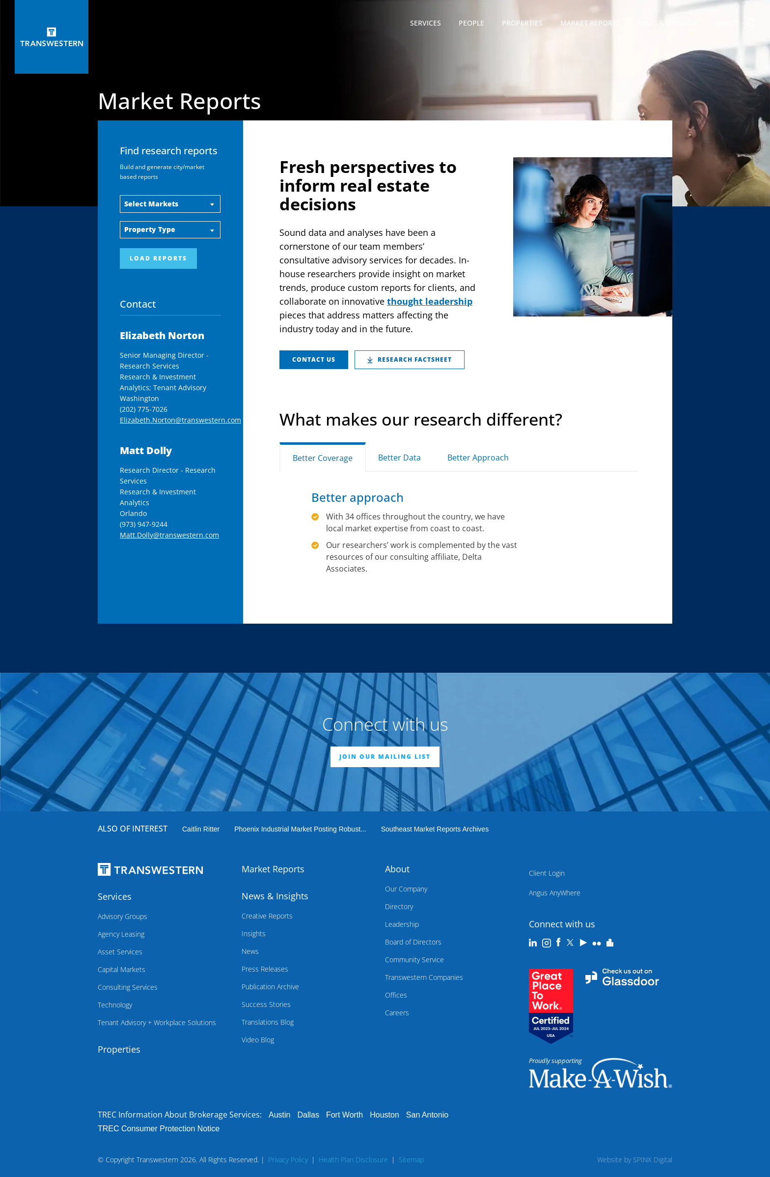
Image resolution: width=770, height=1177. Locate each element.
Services (425, 24)
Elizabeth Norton (162, 335)
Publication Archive (270, 986)
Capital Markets (121, 969)
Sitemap (411, 1159)
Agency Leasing (121, 934)
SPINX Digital (652, 1159)
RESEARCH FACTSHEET (409, 359)
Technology (115, 1004)
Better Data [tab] (399, 457)
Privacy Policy (288, 1159)
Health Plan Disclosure (353, 1159)
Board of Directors (413, 942)
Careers (397, 1012)
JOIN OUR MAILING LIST (385, 756)
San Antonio (427, 1115)
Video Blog (258, 1039)
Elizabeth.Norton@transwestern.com (180, 420)
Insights (254, 933)
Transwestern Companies (424, 977)
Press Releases (265, 969)
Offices (396, 995)
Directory (399, 906)
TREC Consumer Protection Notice (159, 1128)
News (250, 951)
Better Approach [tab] (478, 457)
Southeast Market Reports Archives (435, 829)
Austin (279, 1115)
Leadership (402, 924)
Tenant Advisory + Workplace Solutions (157, 1022)
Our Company (406, 888)
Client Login (547, 873)
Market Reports (590, 23)
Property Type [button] (149, 229)
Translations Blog (268, 1022)
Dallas (308, 1115)
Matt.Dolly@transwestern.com (169, 535)
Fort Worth (344, 1115)
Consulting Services (128, 987)
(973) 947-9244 (143, 524)
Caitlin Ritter (201, 829)
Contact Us (313, 359)
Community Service (414, 959)
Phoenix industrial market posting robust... (300, 829)
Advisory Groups (122, 916)
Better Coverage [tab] (323, 458)
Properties (522, 23)
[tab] (535, 450)
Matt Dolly (146, 450)
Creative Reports (267, 915)
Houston (384, 1115)
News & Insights (667, 24)
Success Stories (266, 1004)
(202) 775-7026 (143, 409)
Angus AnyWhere (554, 892)
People (471, 23)
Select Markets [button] (151, 203)
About (726, 24)
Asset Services (120, 951)
